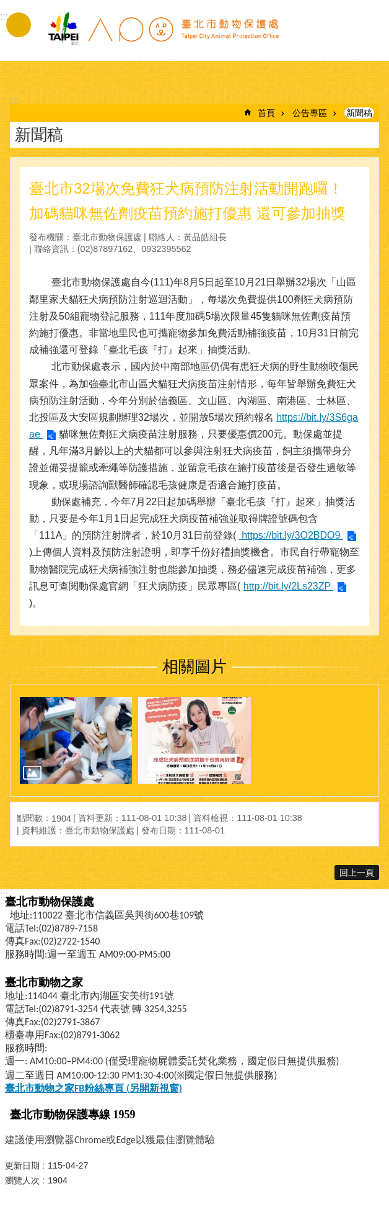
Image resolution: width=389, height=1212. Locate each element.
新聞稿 (359, 113)
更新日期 (22, 1165)
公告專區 (309, 113)
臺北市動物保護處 (163, 36)
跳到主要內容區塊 (6, 6)
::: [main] (14, 100)
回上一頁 (356, 873)
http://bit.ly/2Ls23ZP (288, 586)
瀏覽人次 (22, 1180)
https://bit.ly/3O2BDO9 (291, 535)
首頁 (266, 113)
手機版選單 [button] (18, 24)
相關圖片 (194, 666)
